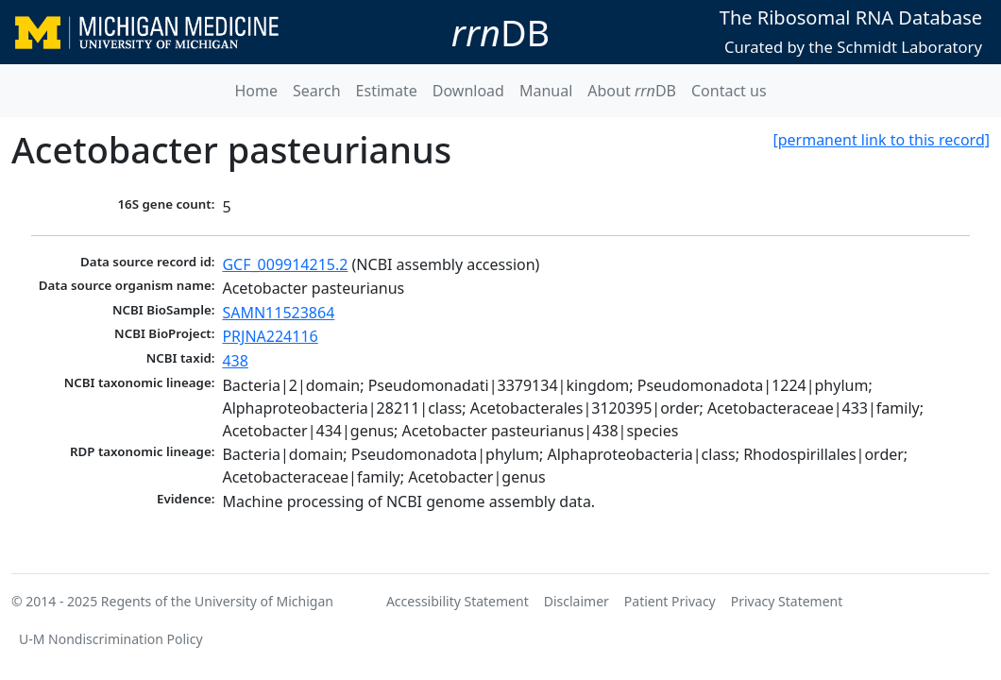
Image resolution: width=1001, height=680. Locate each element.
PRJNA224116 (269, 336)
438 (234, 360)
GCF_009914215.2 (285, 264)
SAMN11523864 (278, 312)
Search (317, 90)
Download (468, 90)
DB (500, 32)
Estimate (386, 90)
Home (256, 90)
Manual (545, 90)
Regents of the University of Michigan (217, 601)
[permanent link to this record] (881, 139)
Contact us (729, 90)
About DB (631, 90)
